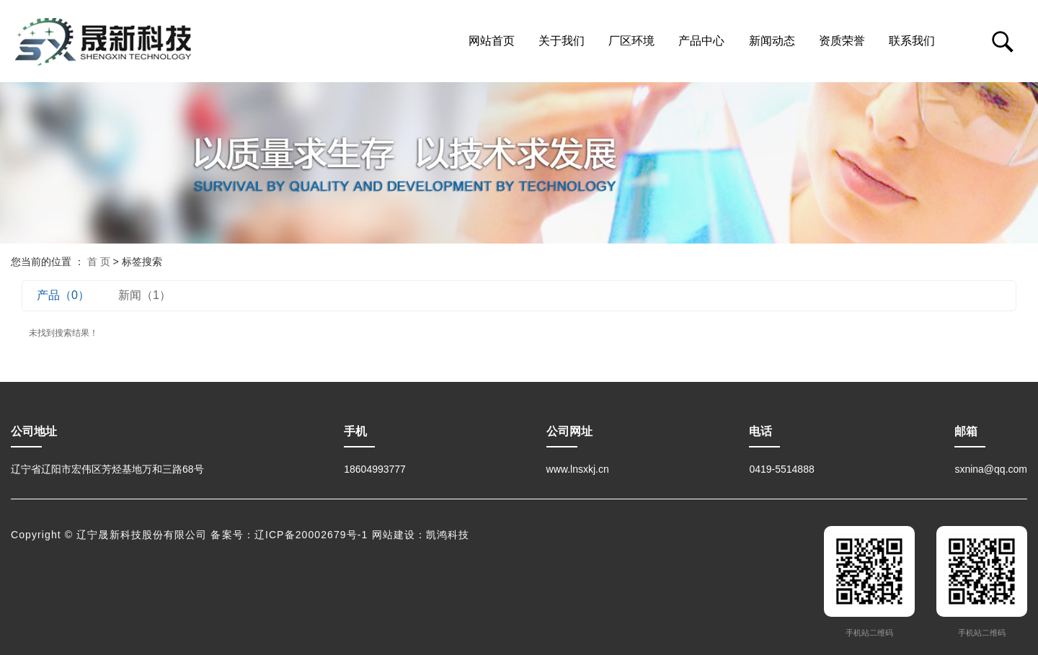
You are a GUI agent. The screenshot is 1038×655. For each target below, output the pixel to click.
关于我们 (561, 41)
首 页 (98, 261)
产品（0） (63, 295)
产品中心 (701, 41)
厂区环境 (631, 41)
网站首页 (492, 41)
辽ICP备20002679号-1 (311, 534)
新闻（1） (144, 295)
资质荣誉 (842, 41)
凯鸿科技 (447, 534)
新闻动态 (772, 41)
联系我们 (912, 41)
